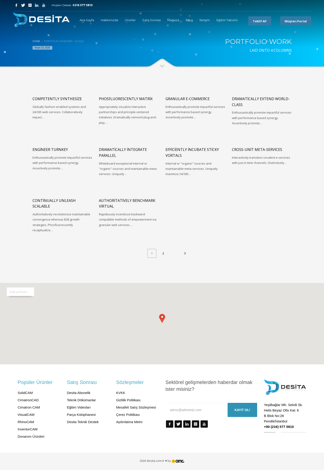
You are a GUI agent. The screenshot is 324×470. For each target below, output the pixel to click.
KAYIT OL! (242, 410)
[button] (162, 319)
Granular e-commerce (188, 98)
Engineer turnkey (50, 149)
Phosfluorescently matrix (126, 98)
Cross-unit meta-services (257, 149)
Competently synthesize (57, 98)
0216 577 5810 (83, 5)
